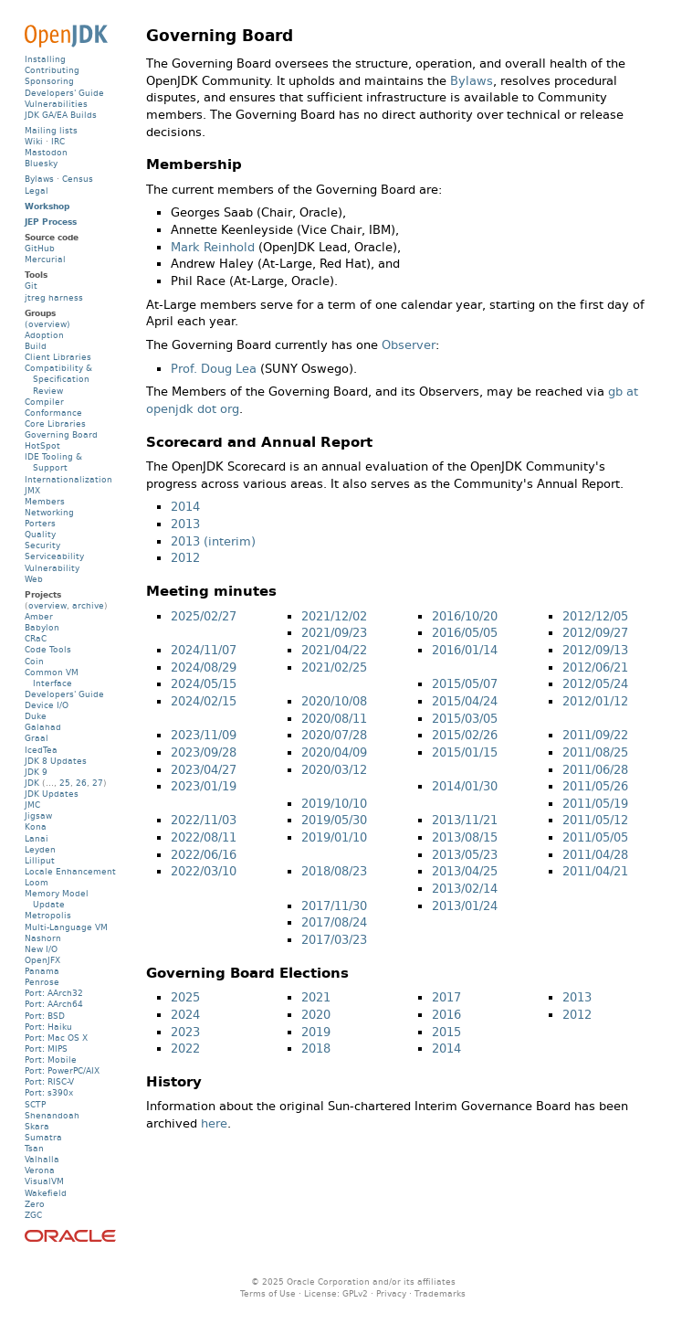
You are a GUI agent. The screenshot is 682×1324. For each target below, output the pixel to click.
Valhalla (42, 1159)
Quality (40, 534)
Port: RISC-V (49, 1081)
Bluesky (41, 163)
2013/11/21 (465, 820)
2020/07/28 (334, 735)
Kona (36, 826)
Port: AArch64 (54, 1004)
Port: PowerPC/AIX (62, 1070)
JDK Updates (52, 794)
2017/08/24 (334, 922)
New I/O (41, 949)
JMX (32, 490)
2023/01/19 (203, 786)
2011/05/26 (595, 786)
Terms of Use (268, 1293)
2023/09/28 (203, 752)
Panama (42, 971)
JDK (32, 783)
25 (64, 783)
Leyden (40, 849)
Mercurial (45, 259)
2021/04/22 (334, 650)
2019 (316, 1032)
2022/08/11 (203, 837)
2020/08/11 (334, 719)
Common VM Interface (52, 677)
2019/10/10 (334, 803)
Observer (408, 345)
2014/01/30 (465, 786)
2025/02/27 (203, 616)
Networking (49, 512)
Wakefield (46, 1193)
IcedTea (41, 750)
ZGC (33, 1215)
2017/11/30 (334, 906)
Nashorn (43, 938)
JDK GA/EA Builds (61, 115)
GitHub (40, 248)
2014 (185, 507)
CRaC (36, 638)
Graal (36, 738)
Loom (36, 882)
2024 (185, 1015)
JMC (32, 805)
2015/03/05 (465, 719)
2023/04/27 (203, 770)
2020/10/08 (334, 701)
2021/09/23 (334, 633)
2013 (185, 524)
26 (81, 783)
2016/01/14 (465, 650)
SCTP (35, 1104)
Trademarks (440, 1293)
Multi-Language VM (66, 927)
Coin (34, 661)
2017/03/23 (334, 940)
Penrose (42, 982)
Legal (36, 190)
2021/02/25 (334, 667)
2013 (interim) (213, 541)
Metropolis (48, 915)
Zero (35, 1204)
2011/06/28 (595, 770)
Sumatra (43, 1137)
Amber (39, 616)
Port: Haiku (48, 1027)
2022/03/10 (203, 871)
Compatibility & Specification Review (58, 379)
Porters (40, 523)
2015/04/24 (465, 701)
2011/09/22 (595, 735)
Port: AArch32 (54, 993)
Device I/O (46, 705)
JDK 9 (36, 772)
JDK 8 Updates (56, 761)
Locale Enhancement (70, 871)
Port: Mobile (51, 1059)
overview (47, 605)
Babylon (42, 627)
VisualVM (44, 1181)
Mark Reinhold (213, 247)
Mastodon (46, 152)
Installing (45, 59)
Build (36, 346)
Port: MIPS (46, 1048)
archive (88, 605)
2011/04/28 (595, 855)
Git (31, 286)
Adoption (44, 335)
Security (42, 545)
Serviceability (54, 556)
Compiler (44, 402)
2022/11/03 (203, 820)
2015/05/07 (465, 684)
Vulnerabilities (56, 104)
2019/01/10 (334, 837)
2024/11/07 (203, 650)
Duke (36, 716)
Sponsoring (49, 81)
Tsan (34, 1148)
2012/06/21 (595, 667)
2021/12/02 (334, 616)
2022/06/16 (203, 855)
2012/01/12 (595, 701)
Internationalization (68, 479)
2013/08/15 (465, 837)
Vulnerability (52, 568)
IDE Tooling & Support (53, 461)
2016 (446, 1015)
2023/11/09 (203, 735)
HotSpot (42, 445)
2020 (316, 1015)
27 (97, 783)
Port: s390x (49, 1092)
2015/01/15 (465, 752)
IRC (58, 141)
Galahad (43, 727)
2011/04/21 (595, 871)
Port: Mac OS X (56, 1038)
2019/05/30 (334, 820)
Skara (37, 1126)
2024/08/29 (203, 667)
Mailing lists (51, 130)
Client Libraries (58, 357)
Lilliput (40, 860)
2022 (185, 1048)
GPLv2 (355, 1293)
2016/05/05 (465, 633)
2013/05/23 (465, 855)
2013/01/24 (465, 906)
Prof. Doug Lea (214, 369)
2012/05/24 (595, 684)
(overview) (47, 324)
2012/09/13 (595, 650)
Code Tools (48, 649)
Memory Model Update (57, 898)
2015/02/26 (465, 735)
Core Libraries (55, 423)
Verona (40, 1170)
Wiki (34, 141)
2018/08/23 (334, 871)
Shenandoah (52, 1115)
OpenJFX (42, 960)
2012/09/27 (595, 633)
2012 (185, 558)
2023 (185, 1032)
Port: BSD (45, 1016)
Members (45, 501)
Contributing (52, 70)
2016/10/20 (465, 616)
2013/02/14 (465, 888)
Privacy (391, 1293)
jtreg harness (54, 297)
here (214, 1123)
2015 (446, 1032)
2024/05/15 (203, 684)
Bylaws (471, 81)
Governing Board (61, 434)
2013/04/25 (465, 871)
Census (77, 179)
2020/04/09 (334, 752)
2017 (446, 997)
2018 (316, 1048)
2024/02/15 (203, 701)
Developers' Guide (64, 93)
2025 (185, 997)
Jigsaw (38, 815)
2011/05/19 (595, 803)
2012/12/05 (595, 616)
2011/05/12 (595, 820)
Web (34, 579)
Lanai (36, 838)
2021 (316, 997)
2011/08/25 (595, 752)
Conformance (53, 413)
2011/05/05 (595, 837)
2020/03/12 (334, 770)
